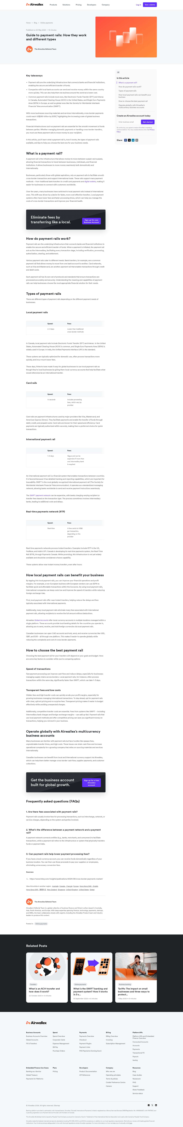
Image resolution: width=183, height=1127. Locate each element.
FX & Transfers (31, 1044)
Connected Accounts (140, 1042)
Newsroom (137, 1079)
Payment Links (84, 1047)
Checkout (82, 1040)
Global (92, 890)
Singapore (61, 890)
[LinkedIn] (156, 1105)
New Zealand (52, 890)
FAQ (134, 1082)
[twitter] (129, 140)
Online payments (46, 23)
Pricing (78, 5)
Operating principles (113, 1075)
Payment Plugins (85, 1044)
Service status (138, 1093)
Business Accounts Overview (36, 1036)
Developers (91, 5)
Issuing (135, 1060)
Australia (55, 886)
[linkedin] (133, 140)
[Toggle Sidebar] (118, 72)
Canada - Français (65, 886)
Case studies (137, 1075)
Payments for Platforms (34, 1079)
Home (28, 23)
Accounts (136, 1046)
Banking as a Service (33, 1071)
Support (135, 1086)
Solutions (66, 5)
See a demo (150, 4)
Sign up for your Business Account (91, 221)
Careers (109, 1086)
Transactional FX (138, 1053)
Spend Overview (59, 1036)
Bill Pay (55, 1047)
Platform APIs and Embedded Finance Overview (143, 1037)
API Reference (84, 1075)
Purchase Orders (59, 1051)
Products (53, 5)
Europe (76, 886)
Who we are (110, 1071)
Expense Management (61, 1044)
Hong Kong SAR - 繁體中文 (36, 890)
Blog (35, 23)
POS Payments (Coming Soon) (90, 1051)
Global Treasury (31, 1075)
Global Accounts (32, 1040)
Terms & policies (112, 1079)
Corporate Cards (59, 1040)
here (130, 1123)
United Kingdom (72, 890)
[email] (136, 140)
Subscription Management (115, 1044)
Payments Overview (86, 1036)
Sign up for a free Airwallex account (91, 782)
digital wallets (90, 181)
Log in (138, 5)
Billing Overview (112, 1036)
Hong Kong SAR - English (89, 886)
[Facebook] (149, 1105)
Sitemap (57, 1105)
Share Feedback (138, 1090)
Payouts (135, 1057)
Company (106, 5)
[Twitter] (152, 1105)
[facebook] (125, 140)
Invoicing (109, 1040)
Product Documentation (88, 1071)
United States (84, 890)
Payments (136, 1049)
